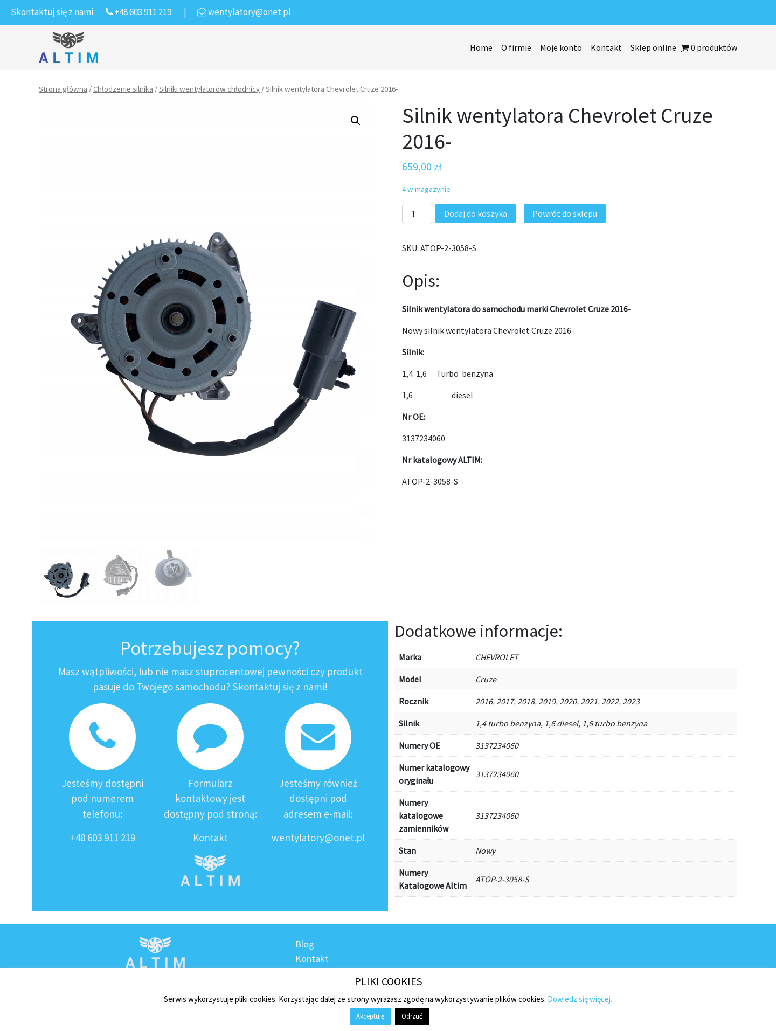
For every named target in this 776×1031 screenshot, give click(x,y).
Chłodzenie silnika (123, 89)
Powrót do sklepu (564, 213)
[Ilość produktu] (417, 214)
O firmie (516, 47)
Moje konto (561, 47)
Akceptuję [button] (370, 1016)
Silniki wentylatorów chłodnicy (209, 89)
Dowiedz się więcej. (580, 999)
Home (481, 47)
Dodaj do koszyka (475, 213)
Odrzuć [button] (411, 1016)
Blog (304, 944)
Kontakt (606, 47)
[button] (355, 120)
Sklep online (653, 47)
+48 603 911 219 (102, 837)
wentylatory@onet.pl (318, 837)
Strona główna (63, 89)
